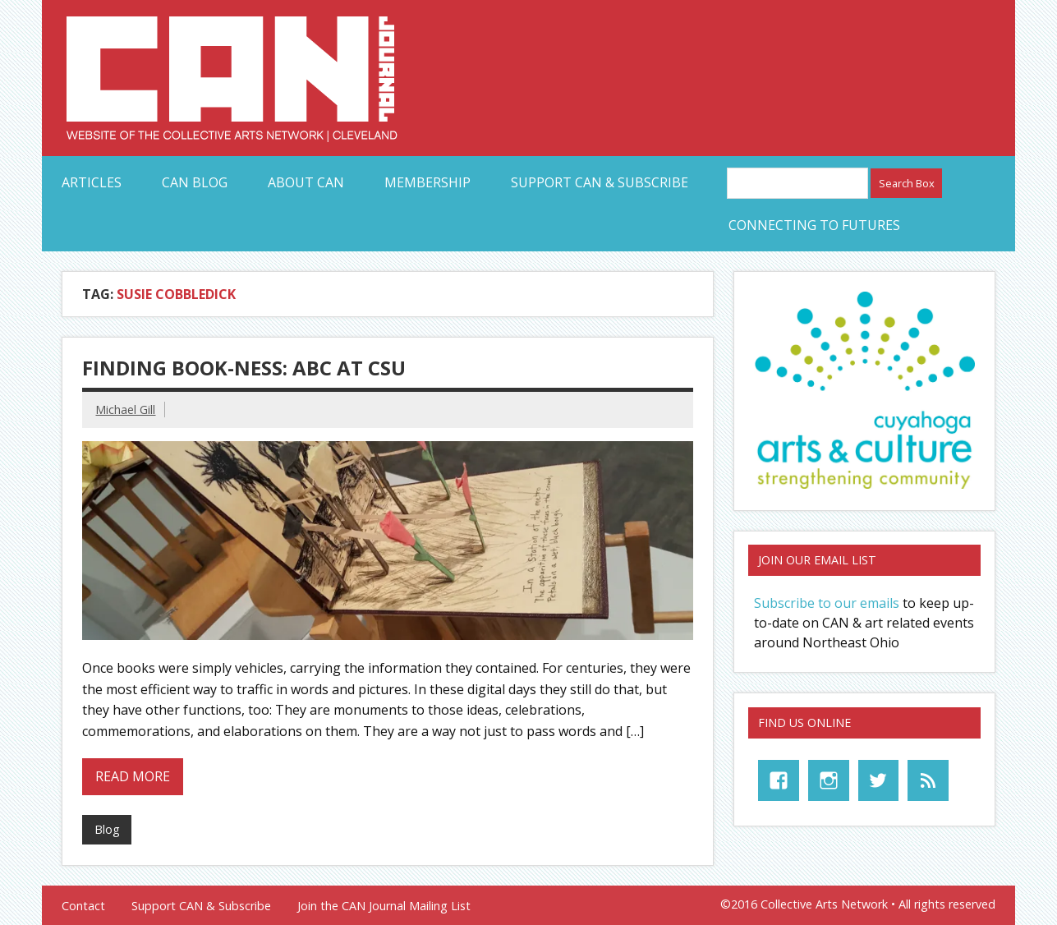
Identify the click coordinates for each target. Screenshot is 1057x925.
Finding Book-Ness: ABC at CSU (244, 367)
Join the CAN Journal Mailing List (384, 906)
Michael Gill (125, 409)
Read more (132, 776)
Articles (92, 182)
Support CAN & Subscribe (599, 182)
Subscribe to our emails (826, 603)
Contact (83, 906)
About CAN (306, 182)
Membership (427, 182)
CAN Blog (194, 182)
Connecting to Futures (814, 225)
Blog (107, 829)
